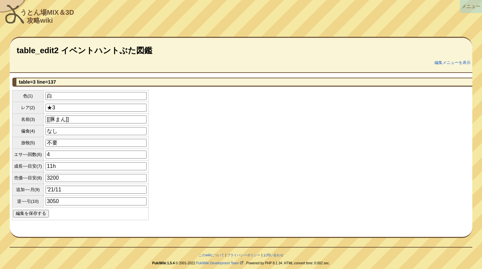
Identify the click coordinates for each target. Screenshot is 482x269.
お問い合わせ (273, 255)
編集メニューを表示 (452, 62)
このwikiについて (211, 255)
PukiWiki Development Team (217, 263)
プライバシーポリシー (243, 255)
